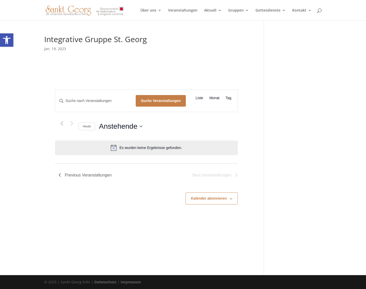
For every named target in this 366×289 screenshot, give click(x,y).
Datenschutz (105, 281)
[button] (6, 40)
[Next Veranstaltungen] (72, 123)
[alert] (146, 148)
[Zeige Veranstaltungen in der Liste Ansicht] (199, 98)
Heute (87, 126)
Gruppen (236, 10)
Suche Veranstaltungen (161, 101)
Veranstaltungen (182, 10)
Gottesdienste (267, 10)
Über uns (148, 10)
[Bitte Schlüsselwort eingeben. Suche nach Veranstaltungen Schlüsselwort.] (95, 101)
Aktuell (210, 10)
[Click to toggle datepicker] (120, 126)
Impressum (131, 281)
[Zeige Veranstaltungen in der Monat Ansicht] (214, 98)
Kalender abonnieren (209, 198)
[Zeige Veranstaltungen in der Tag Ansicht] (229, 98)
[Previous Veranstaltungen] (62, 123)
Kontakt (299, 10)
